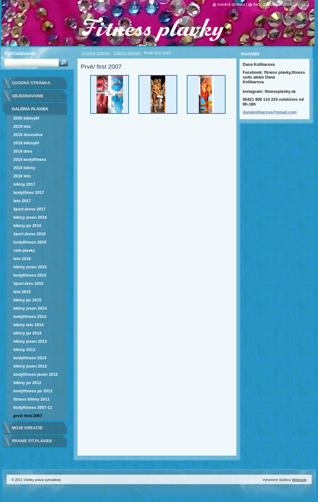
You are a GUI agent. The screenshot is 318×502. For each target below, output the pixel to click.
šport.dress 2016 (29, 233)
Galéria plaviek (126, 53)
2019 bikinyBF (26, 143)
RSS (303, 4)
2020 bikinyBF (26, 118)
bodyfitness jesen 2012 (35, 374)
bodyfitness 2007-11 (32, 407)
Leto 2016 (22, 258)
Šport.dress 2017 (29, 209)
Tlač (256, 4)
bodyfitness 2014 (29, 316)
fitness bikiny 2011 (31, 399)
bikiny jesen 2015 (30, 267)
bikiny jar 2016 (27, 225)
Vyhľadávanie (20, 53)
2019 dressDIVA (28, 134)
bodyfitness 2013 (29, 357)
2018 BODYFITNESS (29, 159)
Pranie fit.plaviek (32, 440)
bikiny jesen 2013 (30, 341)
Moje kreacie (27, 427)
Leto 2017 (22, 200)
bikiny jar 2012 (27, 382)
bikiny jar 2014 (27, 333)
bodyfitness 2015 (29, 275)
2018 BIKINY (24, 167)
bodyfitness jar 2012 (32, 391)
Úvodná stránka (95, 53)
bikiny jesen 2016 (30, 217)
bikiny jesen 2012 (30, 366)
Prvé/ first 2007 (27, 415)
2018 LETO (22, 176)
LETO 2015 (22, 291)
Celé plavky (24, 250)
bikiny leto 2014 (28, 324)
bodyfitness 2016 (29, 242)
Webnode (299, 480)
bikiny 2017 (24, 184)
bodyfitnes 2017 (28, 192)
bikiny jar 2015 (27, 300)
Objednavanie (28, 95)
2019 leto (22, 126)
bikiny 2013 (24, 349)
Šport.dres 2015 (28, 283)
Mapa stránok (279, 4)
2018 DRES (22, 151)
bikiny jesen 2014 (30, 308)
